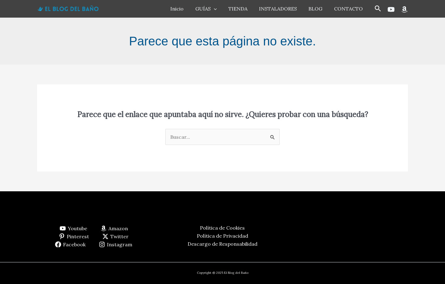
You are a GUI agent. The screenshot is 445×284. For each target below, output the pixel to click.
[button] (378, 9)
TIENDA (243, 9)
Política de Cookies (222, 228)
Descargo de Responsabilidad (222, 244)
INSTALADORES (282, 9)
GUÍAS (213, 8)
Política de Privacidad (222, 236)
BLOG (318, 9)
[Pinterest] (74, 236)
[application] (221, 8)
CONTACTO (349, 9)
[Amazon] (404, 9)
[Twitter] (115, 236)
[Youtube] (391, 9)
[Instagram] (115, 244)
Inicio (186, 9)
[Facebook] (70, 244)
